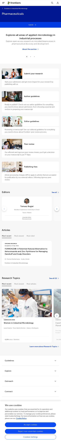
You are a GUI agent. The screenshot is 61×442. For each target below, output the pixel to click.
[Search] (52, 3)
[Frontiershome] (14, 3)
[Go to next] (56, 208)
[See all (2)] (54, 278)
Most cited (30, 236)
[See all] (55, 192)
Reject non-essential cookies (30, 433)
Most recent (6, 236)
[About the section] (30, 49)
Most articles (31, 284)
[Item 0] (26, 56)
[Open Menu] (3, 3)
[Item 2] (34, 56)
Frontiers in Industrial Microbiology (15, 8)
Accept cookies (30, 426)
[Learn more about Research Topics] (44, 346)
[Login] (57, 3)
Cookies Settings (30, 439)
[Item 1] (30, 56)
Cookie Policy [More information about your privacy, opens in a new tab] (21, 420)
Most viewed (19, 236)
